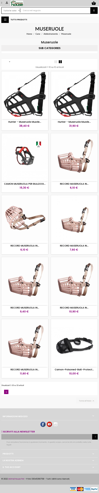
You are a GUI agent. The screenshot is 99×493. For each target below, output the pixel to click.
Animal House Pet (16, 479)
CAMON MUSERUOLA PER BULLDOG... (24, 183)
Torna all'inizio (87, 400)
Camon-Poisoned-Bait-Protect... (74, 369)
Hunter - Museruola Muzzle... (24, 121)
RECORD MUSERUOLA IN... (74, 183)
